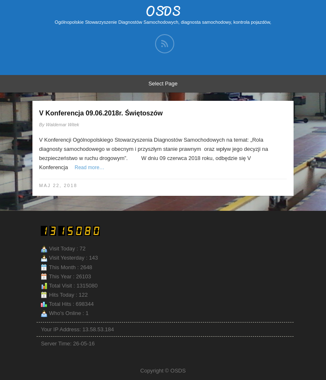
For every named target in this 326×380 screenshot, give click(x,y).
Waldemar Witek (62, 124)
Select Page (163, 83)
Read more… (89, 167)
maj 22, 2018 (58, 185)
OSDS (163, 11)
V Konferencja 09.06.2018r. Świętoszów (101, 113)
